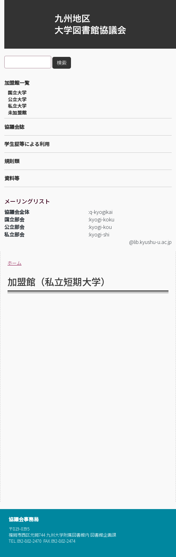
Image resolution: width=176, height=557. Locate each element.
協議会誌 (14, 126)
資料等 (11, 178)
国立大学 (17, 92)
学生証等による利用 (26, 143)
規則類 (11, 161)
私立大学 (17, 106)
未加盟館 (17, 112)
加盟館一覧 (16, 82)
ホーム (15, 262)
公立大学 (17, 99)
